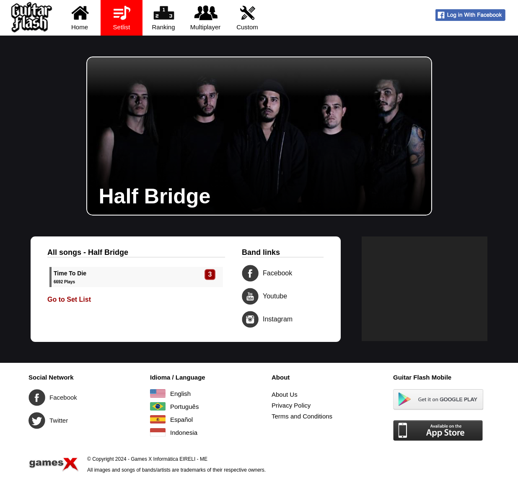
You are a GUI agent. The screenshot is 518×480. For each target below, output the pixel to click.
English (158, 393)
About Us (285, 394)
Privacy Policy (291, 405)
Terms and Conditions (302, 416)
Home (79, 17)
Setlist (121, 17)
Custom (247, 17)
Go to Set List (69, 299)
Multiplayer (205, 17)
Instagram (250, 319)
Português (158, 406)
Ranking (163, 17)
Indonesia (158, 432)
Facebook (250, 273)
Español (158, 419)
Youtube (250, 296)
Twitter (36, 420)
